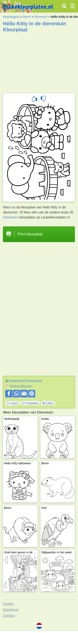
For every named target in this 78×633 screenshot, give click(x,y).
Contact (8, 615)
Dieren (26, 16)
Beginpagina (11, 16)
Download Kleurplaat (25, 381)
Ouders (8, 604)
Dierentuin (41, 16)
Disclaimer (11, 609)
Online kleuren (20, 386)
